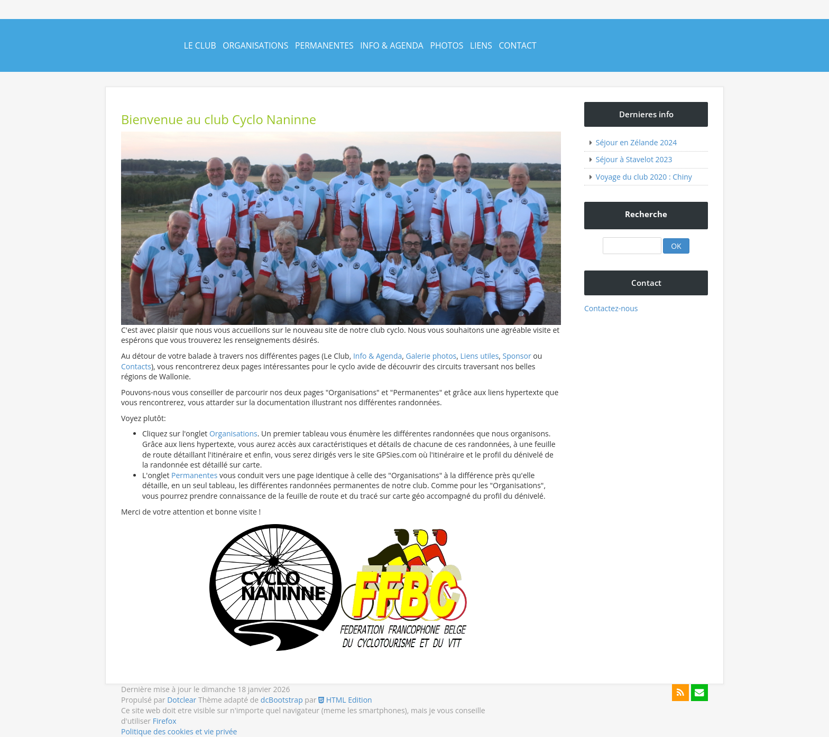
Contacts (136, 366)
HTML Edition (345, 700)
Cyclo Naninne (131, 54)
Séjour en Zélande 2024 (636, 142)
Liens (481, 45)
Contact (517, 45)
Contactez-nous (611, 308)
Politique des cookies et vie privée (179, 731)
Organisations (255, 45)
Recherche (646, 214)
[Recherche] (632, 246)
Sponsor (517, 356)
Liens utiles (479, 356)
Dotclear (181, 700)
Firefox (165, 721)
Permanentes (324, 45)
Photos (446, 45)
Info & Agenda (391, 45)
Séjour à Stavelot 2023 (634, 159)
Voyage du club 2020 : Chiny (644, 177)
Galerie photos (431, 356)
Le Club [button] (200, 45)
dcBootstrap (282, 700)
